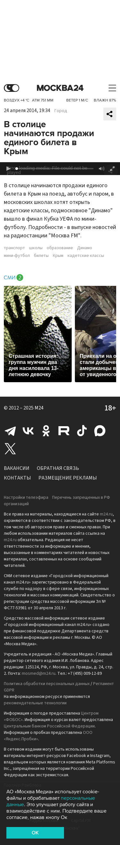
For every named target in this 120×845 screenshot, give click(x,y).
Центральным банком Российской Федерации (49, 726)
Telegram (10, 430)
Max (99, 430)
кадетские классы (86, 255)
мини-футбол (17, 255)
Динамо (84, 248)
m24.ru (106, 514)
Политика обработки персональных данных (47, 684)
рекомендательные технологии (35, 703)
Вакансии (16, 468)
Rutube (64, 430)
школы (36, 248)
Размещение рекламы (67, 477)
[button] (8, 168)
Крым (58, 255)
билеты (41, 255)
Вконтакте (28, 430)
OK (35, 833)
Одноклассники (46, 430)
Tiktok (82, 430)
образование (60, 248)
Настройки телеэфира (26, 497)
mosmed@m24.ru (38, 673)
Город (60, 111)
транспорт (14, 248)
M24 (39, 407)
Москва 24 (60, 88)
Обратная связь (58, 468)
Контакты (17, 477)
